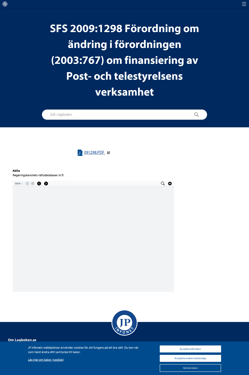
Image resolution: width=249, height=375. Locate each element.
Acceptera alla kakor (190, 349)
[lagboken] (5, 4)
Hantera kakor (190, 368)
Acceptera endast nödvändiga (190, 358)
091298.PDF (94, 152)
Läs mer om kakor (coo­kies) (46, 360)
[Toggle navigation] (244, 4)
